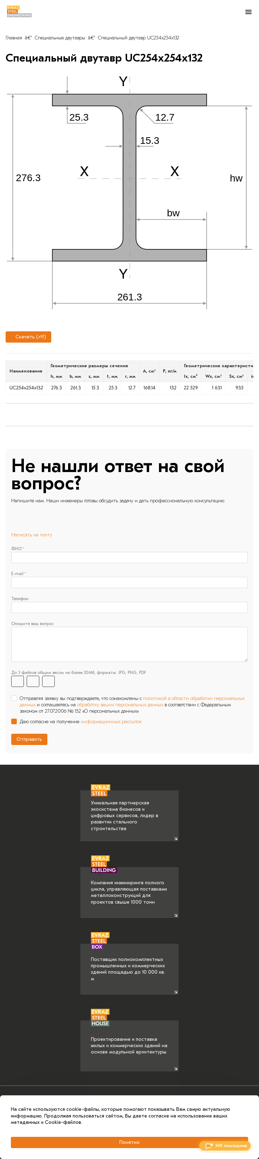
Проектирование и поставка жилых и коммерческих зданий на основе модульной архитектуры (129, 1037)
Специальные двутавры (60, 38)
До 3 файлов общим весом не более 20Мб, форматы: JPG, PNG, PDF (78, 672)
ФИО (16, 549)
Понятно (129, 1142)
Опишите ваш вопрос (32, 624)
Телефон (19, 599)
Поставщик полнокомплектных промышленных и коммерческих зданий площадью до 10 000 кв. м (128, 963)
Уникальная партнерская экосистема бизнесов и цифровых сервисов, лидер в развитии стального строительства (124, 811)
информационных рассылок (111, 722)
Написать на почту (31, 535)
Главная (14, 38)
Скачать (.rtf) (27, 337)
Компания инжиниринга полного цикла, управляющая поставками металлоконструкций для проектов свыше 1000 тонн (129, 886)
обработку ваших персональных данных (120, 705)
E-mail (17, 574)
